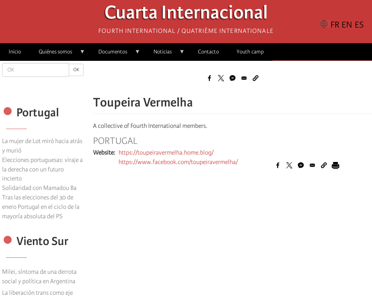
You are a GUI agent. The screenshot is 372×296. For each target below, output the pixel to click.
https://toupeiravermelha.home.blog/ (166, 152)
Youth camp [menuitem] (250, 52)
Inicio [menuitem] (15, 52)
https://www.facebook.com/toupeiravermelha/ (178, 162)
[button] (255, 78)
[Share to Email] (244, 78)
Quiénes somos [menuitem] (57, 54)
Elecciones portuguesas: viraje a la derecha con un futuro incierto (42, 169)
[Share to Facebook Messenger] (232, 78)
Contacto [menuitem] (208, 52)
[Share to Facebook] (209, 78)
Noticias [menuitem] (165, 54)
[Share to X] (221, 78)
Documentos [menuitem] (115, 54)
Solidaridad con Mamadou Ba (39, 188)
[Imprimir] (335, 165)
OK (76, 69)
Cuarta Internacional (186, 14)
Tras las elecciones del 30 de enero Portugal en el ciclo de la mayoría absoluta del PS (40, 207)
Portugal (115, 141)
